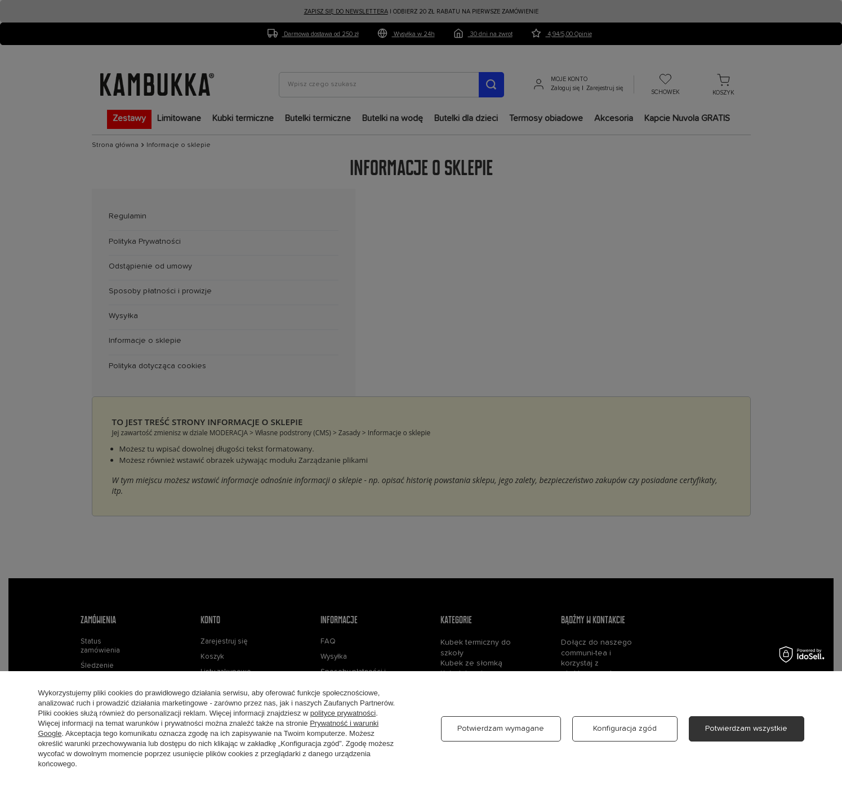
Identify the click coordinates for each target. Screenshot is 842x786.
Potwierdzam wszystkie (746, 729)
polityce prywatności (343, 713)
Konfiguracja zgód (625, 729)
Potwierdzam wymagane (500, 729)
